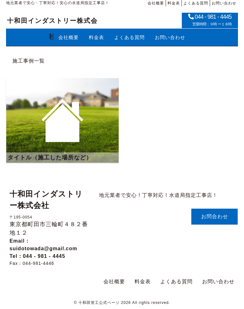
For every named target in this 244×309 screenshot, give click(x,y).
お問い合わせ (218, 281)
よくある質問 (176, 281)
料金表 (143, 281)
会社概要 (114, 281)
